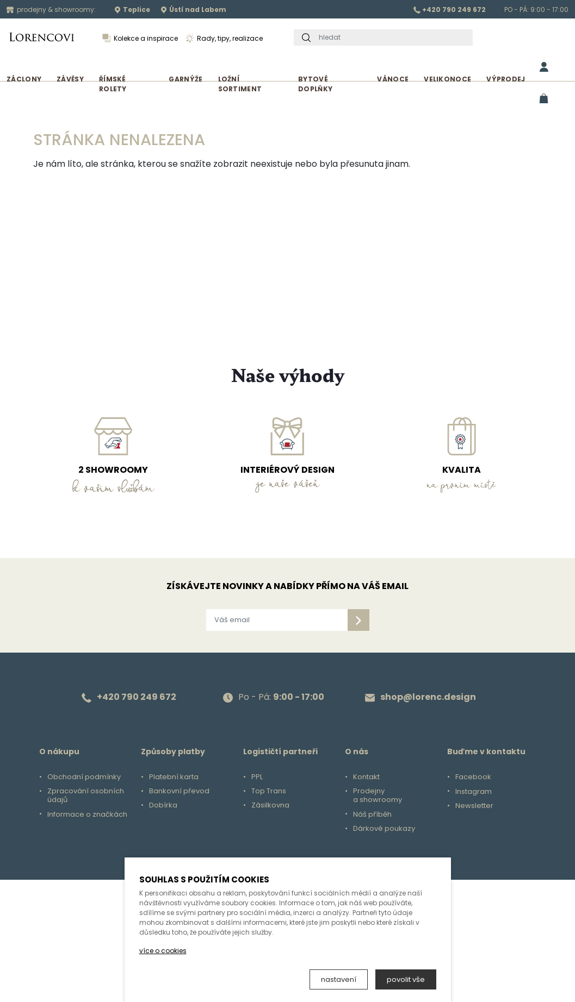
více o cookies (163, 950)
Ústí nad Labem (193, 9)
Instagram (473, 791)
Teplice (132, 9)
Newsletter (474, 805)
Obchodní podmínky (84, 777)
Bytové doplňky (315, 83)
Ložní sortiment (240, 83)
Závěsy (70, 79)
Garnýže (185, 79)
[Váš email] (277, 620)
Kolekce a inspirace (140, 38)
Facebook (473, 777)
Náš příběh (372, 814)
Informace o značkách (87, 814)
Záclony (24, 79)
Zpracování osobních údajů (85, 795)
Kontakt (366, 777)
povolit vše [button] (406, 979)
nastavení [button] (338, 979)
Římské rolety (113, 83)
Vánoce (393, 79)
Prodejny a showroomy (377, 795)
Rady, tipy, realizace (224, 38)
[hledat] (392, 37)
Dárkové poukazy (384, 828)
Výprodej (505, 79)
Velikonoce (447, 79)
